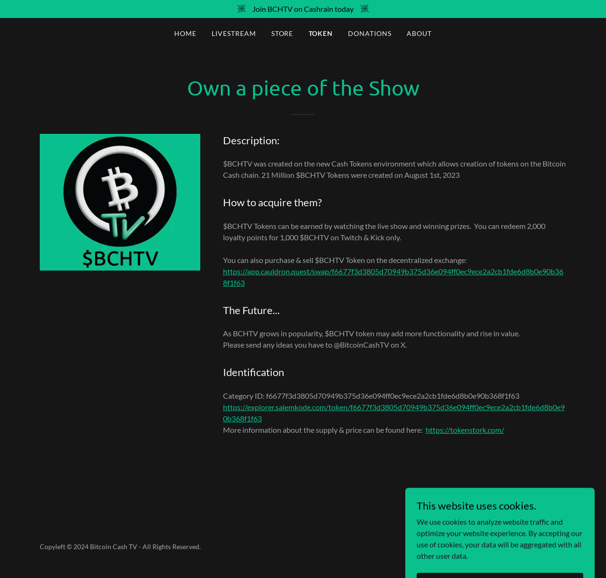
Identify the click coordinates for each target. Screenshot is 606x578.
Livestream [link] (234, 33)
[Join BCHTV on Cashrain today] (303, 9)
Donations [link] (370, 33)
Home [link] (185, 33)
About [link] (419, 33)
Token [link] (321, 33)
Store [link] (282, 33)
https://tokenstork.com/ (465, 429)
